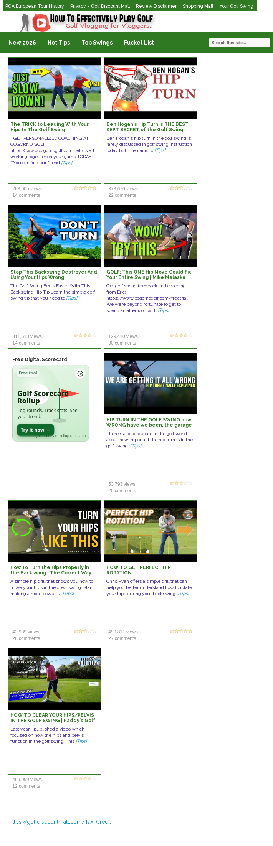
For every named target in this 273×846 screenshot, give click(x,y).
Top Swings (97, 43)
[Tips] (66, 162)
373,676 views (123, 188)
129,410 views (123, 336)
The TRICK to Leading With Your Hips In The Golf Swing (49, 127)
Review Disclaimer (156, 6)
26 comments (26, 638)
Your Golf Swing (236, 6)
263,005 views (27, 188)
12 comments (26, 786)
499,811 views (123, 632)
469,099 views (27, 779)
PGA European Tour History (34, 6)
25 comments (122, 490)
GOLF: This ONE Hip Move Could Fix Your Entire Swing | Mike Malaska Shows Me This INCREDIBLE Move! (148, 277)
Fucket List (139, 43)
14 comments (26, 195)
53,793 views (121, 484)
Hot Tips (59, 43)
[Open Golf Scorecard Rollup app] (50, 403)
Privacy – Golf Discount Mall (100, 6)
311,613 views (27, 336)
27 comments (122, 638)
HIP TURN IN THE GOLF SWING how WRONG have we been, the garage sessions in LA (149, 425)
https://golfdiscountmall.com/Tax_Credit (60, 822)
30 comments (122, 343)
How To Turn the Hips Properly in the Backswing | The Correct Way (50, 570)
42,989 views (25, 632)
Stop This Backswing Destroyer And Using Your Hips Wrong (53, 274)
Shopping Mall (198, 6)
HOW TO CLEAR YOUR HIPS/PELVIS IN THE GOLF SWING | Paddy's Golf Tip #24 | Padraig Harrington (52, 720)
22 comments (122, 195)
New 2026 (22, 43)
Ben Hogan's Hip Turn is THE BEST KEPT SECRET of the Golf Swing (147, 127)
